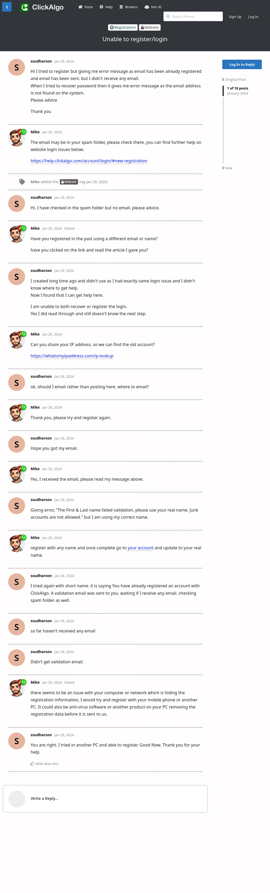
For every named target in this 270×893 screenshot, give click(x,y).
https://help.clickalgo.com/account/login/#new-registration (89, 161)
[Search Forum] (193, 16)
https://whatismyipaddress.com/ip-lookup (72, 356)
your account (140, 548)
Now (227, 168)
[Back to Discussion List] (7, 7)
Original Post (234, 79)
